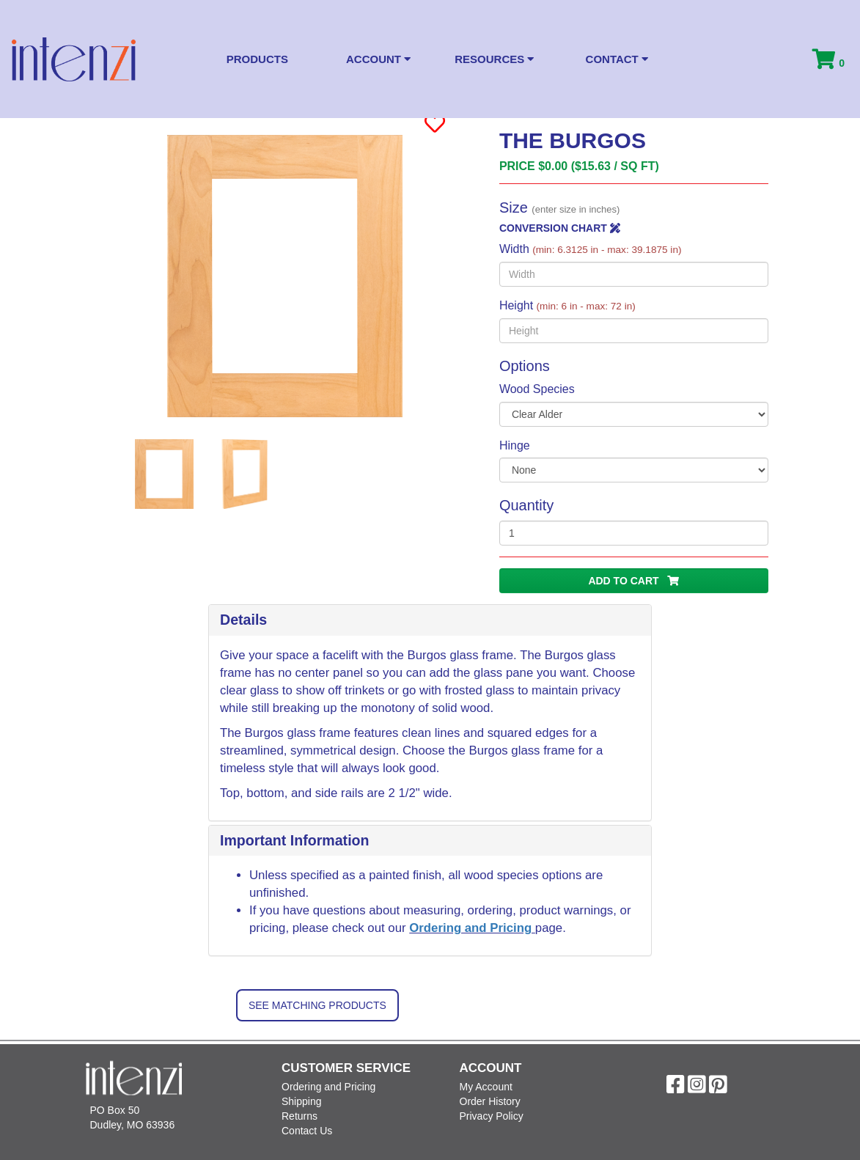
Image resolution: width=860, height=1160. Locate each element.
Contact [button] (617, 59)
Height (567, 305)
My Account (486, 1087)
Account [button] (378, 59)
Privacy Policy (491, 1116)
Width (590, 249)
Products (257, 59)
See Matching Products (317, 1005)
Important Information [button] (295, 840)
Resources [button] (494, 59)
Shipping (302, 1101)
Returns (299, 1116)
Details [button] (243, 620)
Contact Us (307, 1131)
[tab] (430, 620)
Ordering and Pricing (472, 928)
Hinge (514, 445)
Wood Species (537, 389)
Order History (490, 1101)
